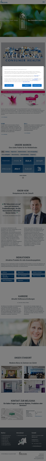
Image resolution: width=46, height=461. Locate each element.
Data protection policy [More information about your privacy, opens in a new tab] (26, 81)
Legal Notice (36, 78)
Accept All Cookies (37, 85)
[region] (23, 77)
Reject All (26, 85)
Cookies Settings (9, 85)
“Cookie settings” (35, 79)
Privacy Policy (36, 75)
